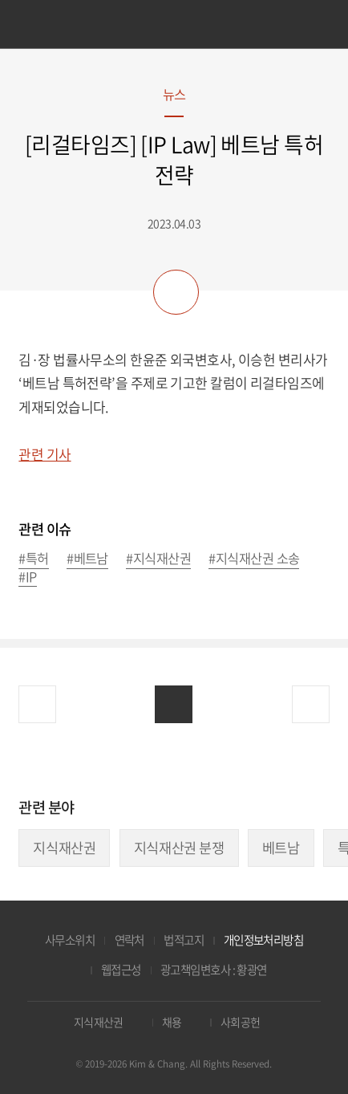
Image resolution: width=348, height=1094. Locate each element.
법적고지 (184, 940)
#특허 (33, 559)
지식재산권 (64, 847)
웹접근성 (121, 969)
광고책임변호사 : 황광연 (213, 969)
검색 (312, 27)
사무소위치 (70, 940)
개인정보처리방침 (264, 940)
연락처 (129, 940)
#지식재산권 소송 (253, 559)
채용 (172, 1022)
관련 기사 (44, 454)
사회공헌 (241, 1022)
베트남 (281, 847)
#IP (27, 577)
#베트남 (87, 559)
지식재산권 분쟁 (179, 847)
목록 (173, 704)
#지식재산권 (158, 559)
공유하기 (175, 292)
